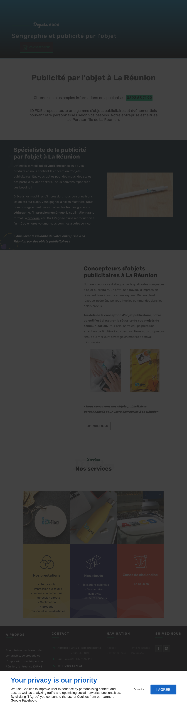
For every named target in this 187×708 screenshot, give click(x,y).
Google (16, 700)
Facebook (29, 700)
